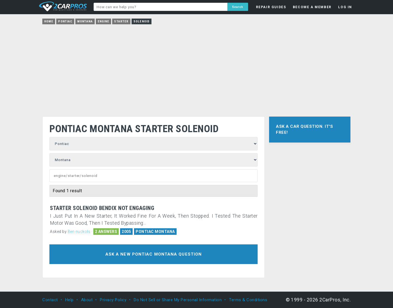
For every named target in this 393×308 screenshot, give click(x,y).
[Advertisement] (196, 68)
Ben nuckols (79, 231)
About (87, 299)
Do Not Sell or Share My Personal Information (178, 299)
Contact (50, 299)
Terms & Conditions (248, 299)
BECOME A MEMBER (312, 7)
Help (69, 299)
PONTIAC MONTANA (155, 231)
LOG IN (345, 7)
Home (48, 21)
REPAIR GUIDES (271, 7)
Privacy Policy (113, 299)
